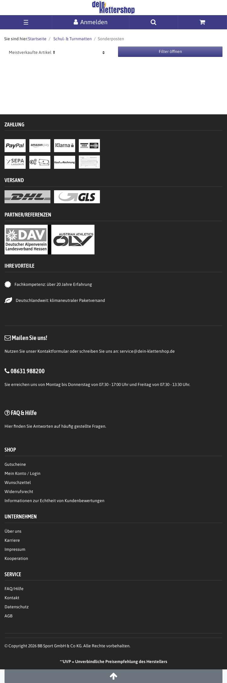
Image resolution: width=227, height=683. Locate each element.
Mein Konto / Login (22, 473)
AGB (8, 615)
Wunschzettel (18, 482)
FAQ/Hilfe (14, 588)
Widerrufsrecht (19, 491)
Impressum (15, 549)
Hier (9, 426)
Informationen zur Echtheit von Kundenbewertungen (54, 500)
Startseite (37, 38)
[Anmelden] (90, 22)
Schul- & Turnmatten (72, 38)
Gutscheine (15, 464)
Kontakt (12, 597)
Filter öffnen (170, 51)
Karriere (12, 540)
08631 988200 (28, 370)
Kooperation (16, 558)
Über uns (13, 531)
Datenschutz (17, 606)
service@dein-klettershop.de (147, 351)
